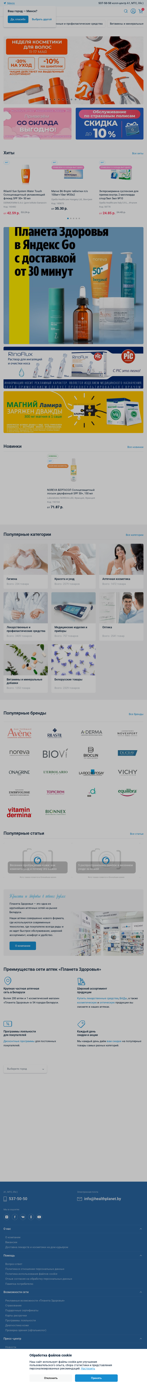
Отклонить (51, 1378)
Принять (96, 1378)
